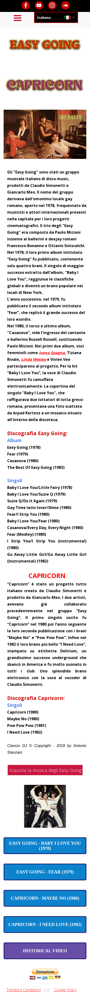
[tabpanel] (45, 461)
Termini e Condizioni (23, 989)
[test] (45, 845)
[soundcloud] (65, 5)
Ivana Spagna (52, 352)
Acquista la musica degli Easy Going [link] (45, 770)
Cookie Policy (65, 989)
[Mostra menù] (18, 18)
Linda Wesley (33, 359)
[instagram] (52, 5)
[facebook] (26, 5)
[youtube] (39, 5)
